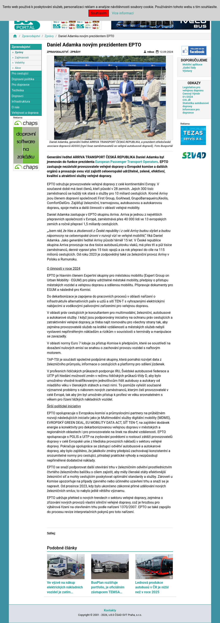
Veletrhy (19, 62)
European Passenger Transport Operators (126, 162)
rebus (148, 51)
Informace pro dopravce (191, 111)
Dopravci (17, 96)
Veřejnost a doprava (25, 113)
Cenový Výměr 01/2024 (191, 95)
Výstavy (187, 70)
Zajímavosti (22, 57)
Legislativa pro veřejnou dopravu (192, 89)
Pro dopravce (20, 85)
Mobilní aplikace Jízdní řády (192, 66)
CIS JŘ (186, 100)
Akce (18, 67)
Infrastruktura (21, 101)
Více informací (123, 13)
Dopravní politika (23, 79)
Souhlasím (99, 13)
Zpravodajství (31, 36)
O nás (15, 107)
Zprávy (49, 36)
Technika (18, 90)
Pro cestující (20, 73)
